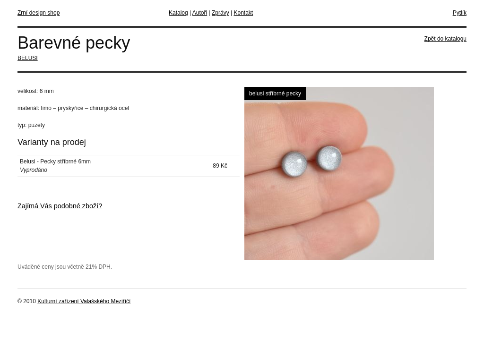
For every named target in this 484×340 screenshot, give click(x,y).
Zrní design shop (38, 12)
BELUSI (27, 58)
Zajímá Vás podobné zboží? (59, 206)
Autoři (199, 12)
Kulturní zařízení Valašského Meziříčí (83, 301)
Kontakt (243, 12)
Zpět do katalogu (445, 38)
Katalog (178, 12)
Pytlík (460, 12)
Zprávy (220, 12)
